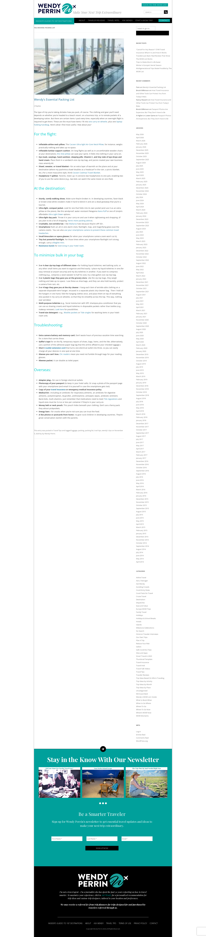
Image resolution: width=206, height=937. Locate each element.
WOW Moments (142, 716)
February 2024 (141, 213)
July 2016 (139, 477)
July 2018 (139, 401)
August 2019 (141, 364)
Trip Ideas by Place (143, 687)
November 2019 (142, 357)
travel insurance (58, 389)
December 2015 (142, 499)
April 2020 (140, 342)
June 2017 (140, 442)
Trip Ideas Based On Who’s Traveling (150, 678)
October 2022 (141, 257)
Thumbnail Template (144, 659)
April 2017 (140, 448)
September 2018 (142, 395)
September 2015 (142, 508)
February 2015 (141, 530)
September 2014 (142, 546)
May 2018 (140, 408)
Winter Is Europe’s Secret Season (148, 65)
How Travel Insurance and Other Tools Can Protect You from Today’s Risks (152, 93)
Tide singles (86, 312)
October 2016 (141, 467)
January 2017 (141, 458)
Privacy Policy (140, 923)
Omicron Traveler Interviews (147, 634)
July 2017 (139, 439)
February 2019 (141, 379)
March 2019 (140, 376)
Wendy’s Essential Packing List (54, 99)
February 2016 (141, 492)
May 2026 (140, 134)
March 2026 (140, 140)
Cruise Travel (141, 596)
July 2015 (139, 514)
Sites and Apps (142, 653)
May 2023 (140, 238)
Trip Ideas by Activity (144, 681)
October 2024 (141, 194)
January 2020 (141, 351)
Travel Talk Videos (143, 668)
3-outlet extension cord (55, 348)
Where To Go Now (143, 709)
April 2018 (140, 411)
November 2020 (142, 320)
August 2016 (141, 474)
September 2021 (142, 291)
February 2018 (141, 417)
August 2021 (141, 294)
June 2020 (140, 335)
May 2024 (140, 203)
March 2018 (140, 414)
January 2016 (141, 496)
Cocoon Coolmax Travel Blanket (86, 172)
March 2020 (140, 345)
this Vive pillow (63, 154)
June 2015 (140, 518)
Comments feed (142, 738)
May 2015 (140, 521)
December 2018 (142, 386)
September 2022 (142, 260)
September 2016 (142, 470)
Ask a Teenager (142, 580)
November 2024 (142, 191)
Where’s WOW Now (143, 712)
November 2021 (142, 285)
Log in (138, 731)
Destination (140, 599)
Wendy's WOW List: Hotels (146, 697)
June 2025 (140, 169)
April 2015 (140, 524)
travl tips (97, 430)
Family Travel (141, 612)
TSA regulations (111, 399)
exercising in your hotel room (71, 245)
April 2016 (140, 486)
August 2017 (141, 436)
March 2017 (140, 452)
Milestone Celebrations (145, 628)
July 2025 (139, 166)
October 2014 (141, 543)
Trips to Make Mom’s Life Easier (148, 62)
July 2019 (139, 367)
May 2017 (140, 445)
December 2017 (142, 423)
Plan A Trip (140, 640)
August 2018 (141, 398)
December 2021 (142, 282)
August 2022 (141, 263)
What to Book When (144, 700)
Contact (164, 20)
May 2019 (140, 373)
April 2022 (140, 272)
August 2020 (141, 329)
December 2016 (142, 461)
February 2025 (141, 181)
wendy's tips (107, 430)
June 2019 (140, 370)
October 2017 (141, 430)
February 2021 (141, 313)
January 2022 (141, 279)
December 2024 (142, 188)
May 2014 (140, 558)
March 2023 (140, 241)
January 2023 (141, 247)
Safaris (138, 646)
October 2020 (141, 323)
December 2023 (142, 219)
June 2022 (140, 266)
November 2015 (142, 502)
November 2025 (142, 153)
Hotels (138, 621)
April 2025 (140, 175)
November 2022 (142, 254)
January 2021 (141, 316)
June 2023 (140, 235)
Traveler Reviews (96, 20)
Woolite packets (71, 312)
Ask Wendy (127, 20)
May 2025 (140, 172)
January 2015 (141, 533)
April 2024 (140, 206)
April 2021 (140, 307)
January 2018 (141, 420)
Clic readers (65, 354)
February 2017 (141, 455)
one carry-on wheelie (98, 121)
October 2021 (141, 288)
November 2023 (142, 222)
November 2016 (142, 464)
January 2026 (141, 147)
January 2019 (141, 382)
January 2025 (141, 184)
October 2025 (141, 156)
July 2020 (139, 332)
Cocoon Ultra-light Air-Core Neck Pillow (86, 144)
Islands (139, 624)
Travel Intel (113, 20)
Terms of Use (125, 923)
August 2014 (141, 549)
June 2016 (140, 480)
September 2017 (142, 433)
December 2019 (142, 354)
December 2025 (142, 150)
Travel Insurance (142, 662)
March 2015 (140, 527)
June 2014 (140, 555)
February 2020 (141, 348)
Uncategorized (141, 690)
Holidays (139, 615)
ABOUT (82, 20)
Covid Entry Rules (143, 590)
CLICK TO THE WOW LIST (155, 5)
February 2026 (141, 144)
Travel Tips (57, 430)
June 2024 (140, 200)
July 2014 (139, 552)
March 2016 (140, 489)
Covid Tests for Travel (144, 593)
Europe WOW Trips (143, 609)
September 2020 (142, 326)
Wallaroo (73, 223)
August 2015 (141, 511)
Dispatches (140, 602)
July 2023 (139, 232)
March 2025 (140, 178)
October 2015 (141, 505)
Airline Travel (141, 577)
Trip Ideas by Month (144, 684)
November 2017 (142, 426)
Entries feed (140, 734)
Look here (59, 309)
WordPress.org (142, 741)
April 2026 (140, 137)
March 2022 (140, 276)
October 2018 (141, 392)
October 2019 (141, 360)
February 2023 (141, 244)
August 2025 (141, 162)
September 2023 (142, 225)
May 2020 (140, 338)
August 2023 (141, 228)
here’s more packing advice (80, 220)
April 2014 (140, 562)
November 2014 (142, 540)
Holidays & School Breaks (146, 618)
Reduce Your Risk (143, 643)
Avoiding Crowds (142, 587)
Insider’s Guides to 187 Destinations (54, 21)
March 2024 (140, 210)
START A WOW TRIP (144, 20)
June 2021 (140, 301)
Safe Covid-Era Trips (143, 650)
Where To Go (141, 706)
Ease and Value (142, 606)
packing (81, 430)
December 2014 (142, 536)
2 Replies (37, 106)
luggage (74, 430)
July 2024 (139, 197)
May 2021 (140, 304)
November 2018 (142, 389)
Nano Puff (102, 211)
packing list (89, 430)
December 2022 (142, 250)
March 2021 (140, 310)
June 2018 (140, 404)
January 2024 (141, 216)
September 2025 (142, 159)
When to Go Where (143, 703)
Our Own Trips (141, 637)
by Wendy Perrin (48, 433)
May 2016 (140, 483)
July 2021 (139, 298)
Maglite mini (58, 242)
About (88, 923)
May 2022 (140, 269)
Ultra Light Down (55, 214)
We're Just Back (142, 694)
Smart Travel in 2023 (144, 656)
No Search (140, 631)
